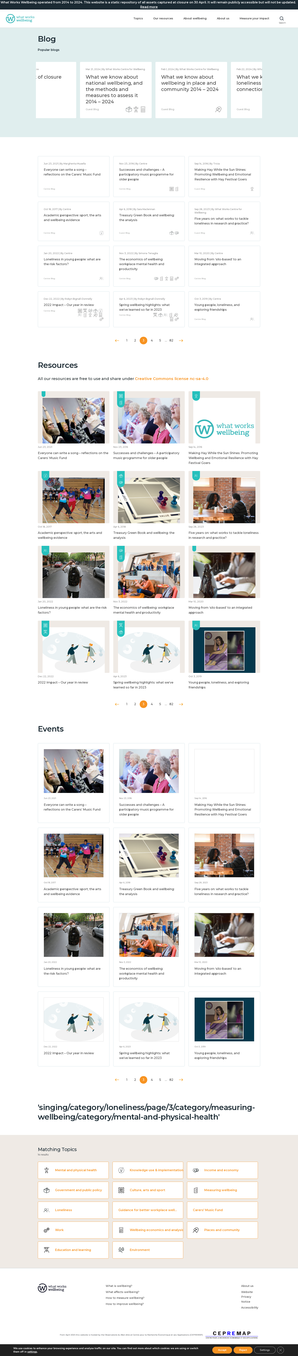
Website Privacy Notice (247, 1296)
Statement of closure (69, 77)
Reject (242, 1350)
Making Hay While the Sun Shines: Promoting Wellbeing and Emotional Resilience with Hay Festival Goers (222, 174)
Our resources (163, 18)
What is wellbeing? (119, 1286)
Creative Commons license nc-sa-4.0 (171, 378)
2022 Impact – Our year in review (69, 305)
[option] (73, 90)
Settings (264, 1350)
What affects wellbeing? (122, 1292)
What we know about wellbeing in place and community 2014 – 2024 (223, 83)
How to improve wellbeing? (125, 1304)
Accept (221, 1350)
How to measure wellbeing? (125, 1298)
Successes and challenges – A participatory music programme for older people (146, 174)
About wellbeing (195, 18)
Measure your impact (254, 18)
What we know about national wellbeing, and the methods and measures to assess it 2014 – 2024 (147, 89)
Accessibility (249, 1307)
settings (42, 1351)
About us (223, 18)
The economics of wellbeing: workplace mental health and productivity (141, 264)
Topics (138, 18)
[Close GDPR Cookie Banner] (280, 1350)
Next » (181, 340)
